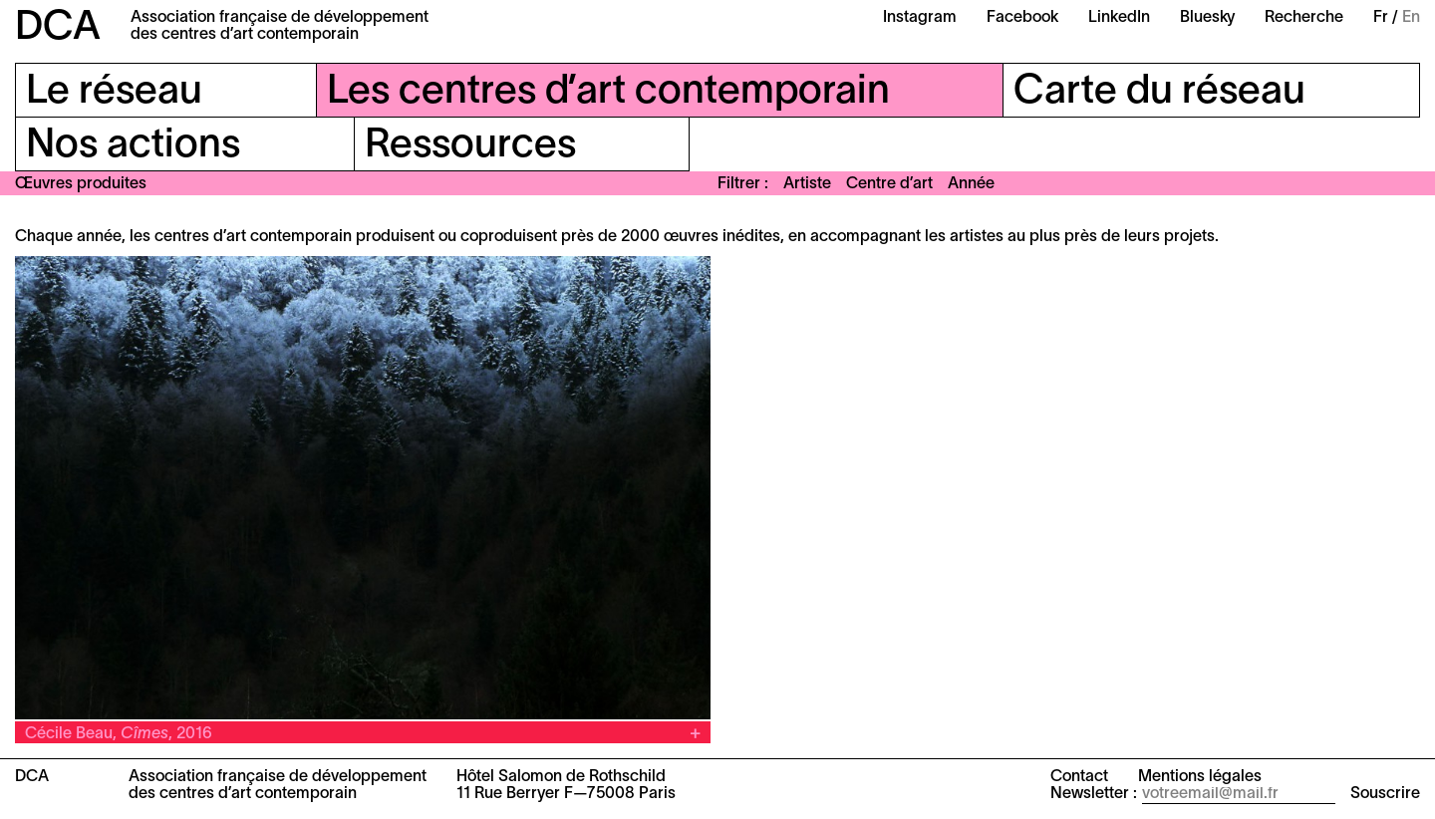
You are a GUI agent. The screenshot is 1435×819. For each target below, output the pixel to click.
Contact (1079, 777)
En (1411, 18)
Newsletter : (1093, 794)
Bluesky (1207, 18)
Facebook (1022, 18)
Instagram (920, 18)
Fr (1380, 18)
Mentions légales (1200, 777)
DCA (58, 28)
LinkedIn (1119, 18)
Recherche (1304, 18)
